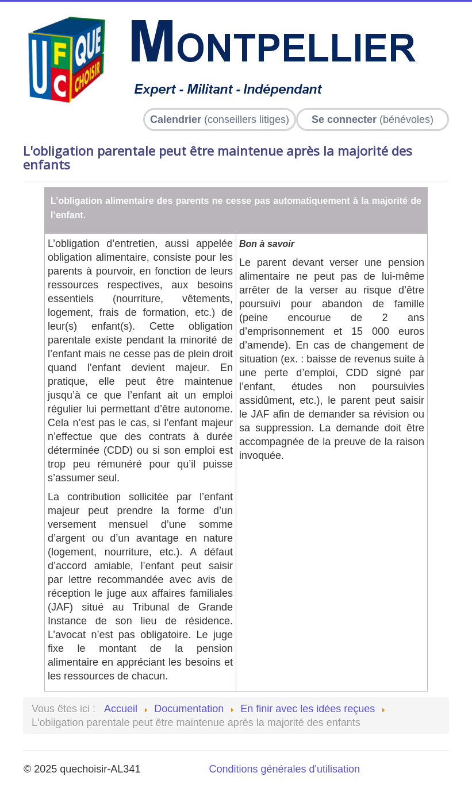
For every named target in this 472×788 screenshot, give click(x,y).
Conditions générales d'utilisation (284, 769)
